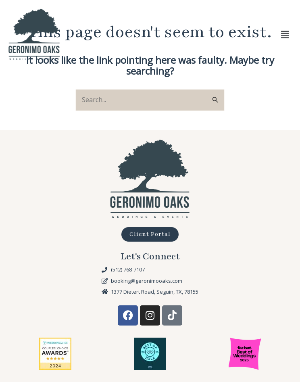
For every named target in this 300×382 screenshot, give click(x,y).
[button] (285, 34)
